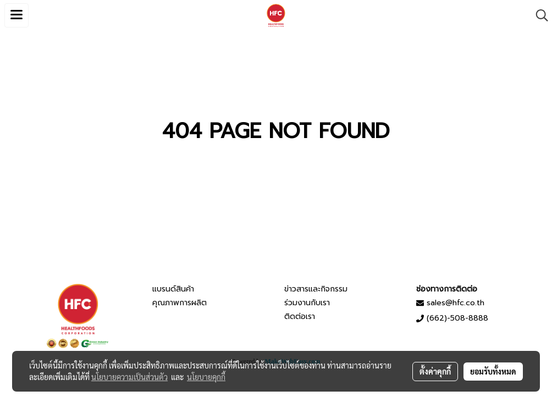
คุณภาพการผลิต (179, 303)
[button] (538, 15)
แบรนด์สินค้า (173, 289)
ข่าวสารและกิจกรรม (315, 289)
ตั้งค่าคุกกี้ (435, 371)
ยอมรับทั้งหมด (493, 371)
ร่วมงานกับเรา (307, 303)
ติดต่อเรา (299, 316)
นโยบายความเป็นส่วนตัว (129, 377)
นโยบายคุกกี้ (206, 377)
